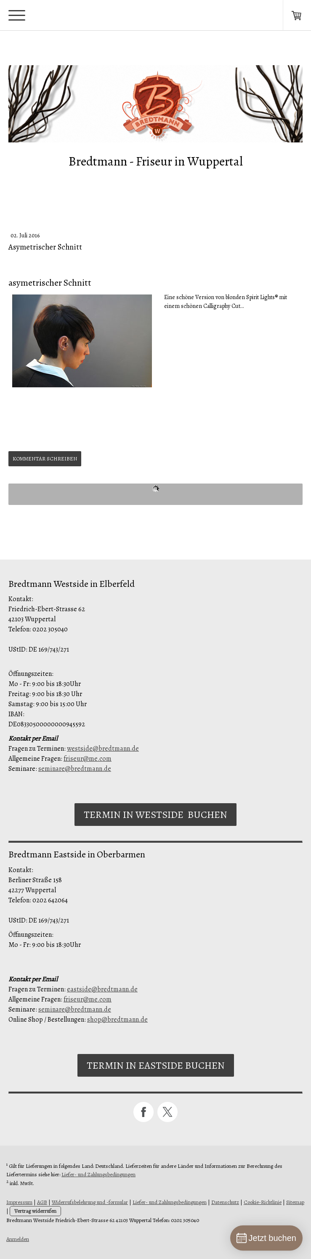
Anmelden (17, 1239)
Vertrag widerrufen (35, 1210)
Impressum (19, 1202)
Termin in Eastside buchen (156, 1065)
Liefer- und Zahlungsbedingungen (98, 1174)
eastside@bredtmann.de (102, 989)
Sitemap (295, 1202)
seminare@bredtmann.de (74, 768)
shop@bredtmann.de (117, 1019)
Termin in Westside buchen (155, 814)
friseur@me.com (88, 758)
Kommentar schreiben (45, 458)
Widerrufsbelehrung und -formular (90, 1202)
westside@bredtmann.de (103, 748)
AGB (42, 1202)
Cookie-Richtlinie (263, 1202)
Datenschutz (225, 1202)
